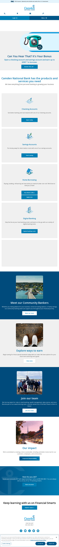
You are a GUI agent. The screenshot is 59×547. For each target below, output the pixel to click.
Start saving (29, 155)
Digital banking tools (29, 231)
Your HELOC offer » (29, 192)
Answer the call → (29, 66)
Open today (29, 120)
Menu (44, 18)
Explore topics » (29, 507)
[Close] (56, 537)
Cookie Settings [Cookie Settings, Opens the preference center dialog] (6, 543)
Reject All (51, 543)
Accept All (40, 543)
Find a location (29, 484)
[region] (29, 541)
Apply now (29, 197)
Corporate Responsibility (29, 458)
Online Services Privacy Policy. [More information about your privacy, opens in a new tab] (38, 540)
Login (21, 18)
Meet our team (29, 313)
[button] (43, 13)
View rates (29, 361)
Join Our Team (29, 410)
